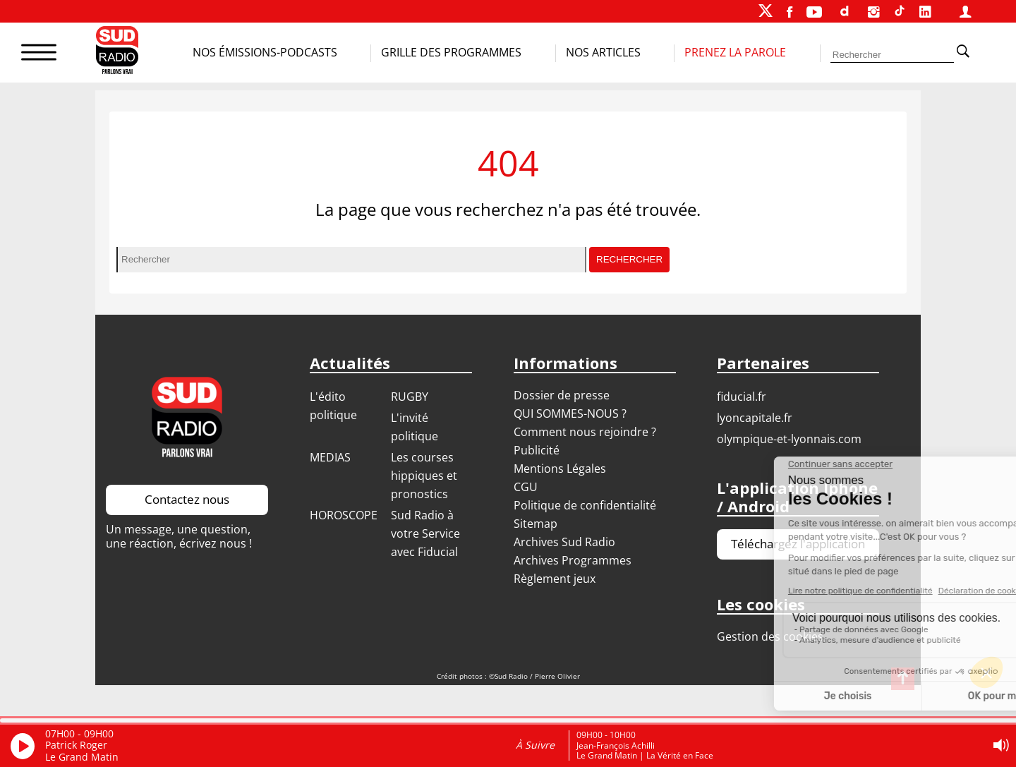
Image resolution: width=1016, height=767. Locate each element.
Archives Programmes (572, 560)
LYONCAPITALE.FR (754, 417)
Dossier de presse (562, 395)
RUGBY (409, 396)
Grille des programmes (451, 52)
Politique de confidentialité (585, 505)
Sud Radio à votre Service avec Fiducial (425, 533)
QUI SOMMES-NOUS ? (570, 413)
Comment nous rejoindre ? (586, 432)
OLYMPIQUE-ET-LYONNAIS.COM (789, 439)
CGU (526, 487)
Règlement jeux (554, 578)
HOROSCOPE (343, 515)
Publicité (537, 450)
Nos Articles (603, 52)
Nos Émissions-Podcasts (265, 52)
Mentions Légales (560, 468)
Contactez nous (187, 499)
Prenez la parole (735, 52)
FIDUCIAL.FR (741, 396)
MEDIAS (330, 457)
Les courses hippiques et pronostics (424, 475)
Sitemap (535, 523)
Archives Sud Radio (564, 542)
